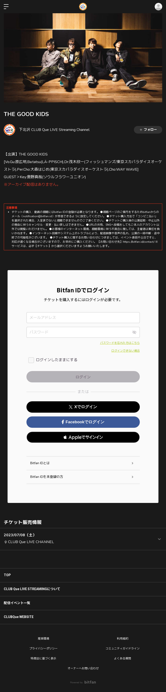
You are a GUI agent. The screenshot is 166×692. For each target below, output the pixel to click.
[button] (83, 437)
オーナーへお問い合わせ (83, 668)
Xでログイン (83, 407)
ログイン (158, 6)
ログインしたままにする (56, 360)
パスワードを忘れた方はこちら (120, 343)
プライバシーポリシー (43, 648)
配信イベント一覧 (17, 603)
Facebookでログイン (83, 422)
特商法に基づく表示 (43, 658)
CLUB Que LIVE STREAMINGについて (32, 589)
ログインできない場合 (125, 351)
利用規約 (122, 638)
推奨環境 (43, 638)
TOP (7, 575)
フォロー (148, 129)
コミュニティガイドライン (123, 648)
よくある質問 (122, 658)
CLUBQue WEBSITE (19, 617)
